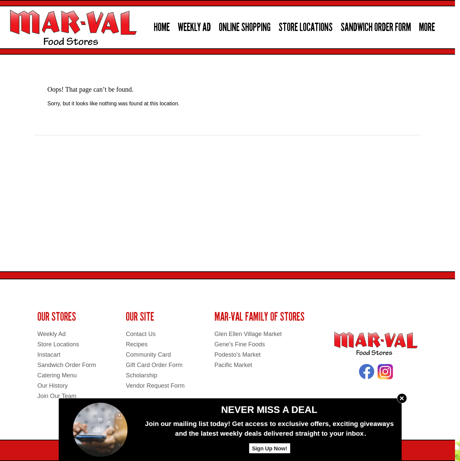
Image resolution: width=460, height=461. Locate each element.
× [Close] (401, 398)
